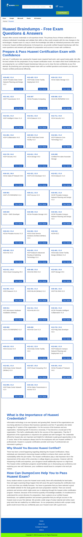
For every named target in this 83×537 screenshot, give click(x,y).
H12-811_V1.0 (56, 173)
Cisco (4, 18)
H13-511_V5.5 (8, 269)
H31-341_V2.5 (8, 96)
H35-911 (6, 308)
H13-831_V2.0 (32, 231)
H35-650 (30, 327)
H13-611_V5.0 (32, 154)
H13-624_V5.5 (56, 269)
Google (12, 18)
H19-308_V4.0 (32, 212)
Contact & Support (41, 527)
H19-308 (54, 154)
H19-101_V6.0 (8, 173)
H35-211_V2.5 (32, 193)
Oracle (29, 18)
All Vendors (37, 18)
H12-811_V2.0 (32, 116)
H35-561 (6, 193)
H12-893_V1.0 (8, 385)
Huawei (11, 21)
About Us (41, 524)
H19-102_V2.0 (32, 385)
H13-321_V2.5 (32, 173)
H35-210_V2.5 (8, 346)
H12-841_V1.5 (56, 346)
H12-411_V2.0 (32, 346)
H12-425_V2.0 (32, 77)
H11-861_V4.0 (8, 135)
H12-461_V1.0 (56, 250)
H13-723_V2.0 (56, 327)
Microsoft (20, 18)
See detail (18, 89)
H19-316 (54, 231)
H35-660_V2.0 (8, 250)
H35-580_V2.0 (56, 96)
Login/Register (62, 12)
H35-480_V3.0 (32, 269)
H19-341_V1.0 (56, 308)
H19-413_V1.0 (8, 231)
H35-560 (6, 327)
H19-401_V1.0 (56, 193)
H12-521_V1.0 (8, 116)
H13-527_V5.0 (32, 366)
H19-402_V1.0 (8, 77)
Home (5, 21)
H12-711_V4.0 (56, 116)
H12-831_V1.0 (32, 250)
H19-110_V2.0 (56, 77)
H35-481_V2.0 (56, 289)
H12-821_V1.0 (56, 135)
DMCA (41, 530)
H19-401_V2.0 (56, 212)
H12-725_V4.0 (8, 154)
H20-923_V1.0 (32, 135)
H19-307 (30, 96)
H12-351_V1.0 (32, 289)
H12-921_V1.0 (8, 366)
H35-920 (6, 212)
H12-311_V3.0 (32, 308)
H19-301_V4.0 (56, 366)
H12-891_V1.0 (8, 289)
